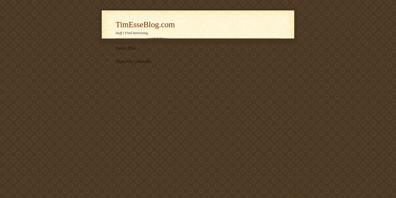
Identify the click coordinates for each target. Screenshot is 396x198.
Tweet (119, 53)
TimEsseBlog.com (145, 24)
